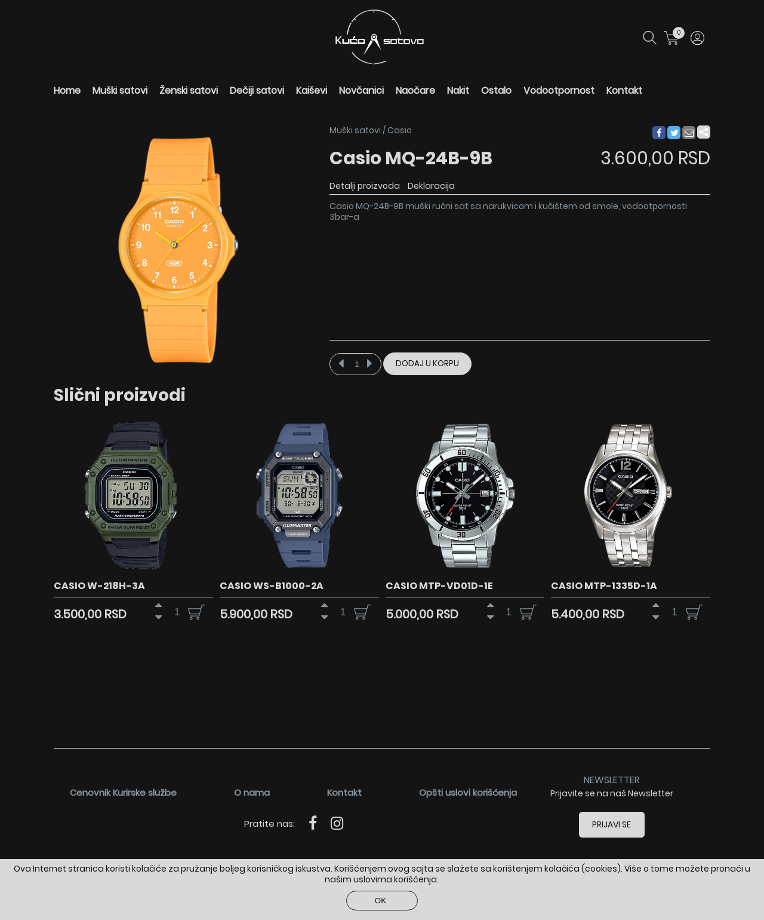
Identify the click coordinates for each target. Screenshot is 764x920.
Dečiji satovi (257, 90)
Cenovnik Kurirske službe (123, 792)
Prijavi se (612, 824)
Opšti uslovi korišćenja (468, 792)
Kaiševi (311, 90)
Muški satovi (120, 90)
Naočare (415, 90)
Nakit (458, 90)
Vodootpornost (558, 90)
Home (67, 90)
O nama (252, 792)
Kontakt (624, 90)
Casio (399, 130)
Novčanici (361, 90)
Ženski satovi (188, 90)
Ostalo (496, 90)
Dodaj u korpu (427, 363)
